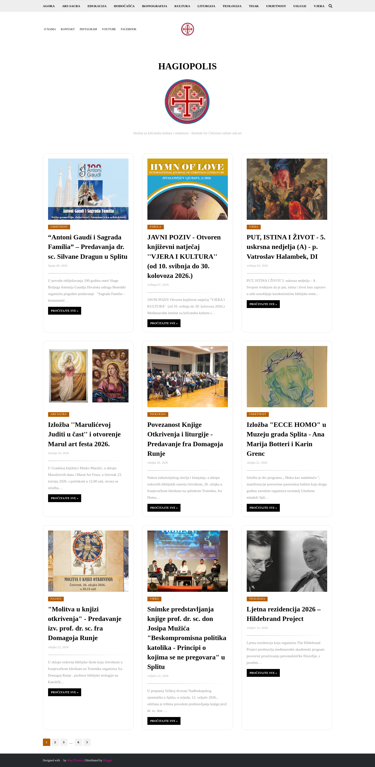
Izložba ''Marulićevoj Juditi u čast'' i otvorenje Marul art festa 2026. (84, 434)
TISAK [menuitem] (254, 6)
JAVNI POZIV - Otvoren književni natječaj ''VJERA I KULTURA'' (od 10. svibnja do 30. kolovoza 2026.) (184, 256)
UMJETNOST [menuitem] (276, 6)
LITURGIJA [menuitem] (206, 6)
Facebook (129, 29)
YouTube (109, 29)
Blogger (108, 760)
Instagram (88, 29)
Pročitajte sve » (64, 310)
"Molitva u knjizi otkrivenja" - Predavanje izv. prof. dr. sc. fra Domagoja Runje (85, 623)
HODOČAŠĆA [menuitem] (124, 6)
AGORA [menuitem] (49, 6)
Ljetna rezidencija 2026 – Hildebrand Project (284, 613)
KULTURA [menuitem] (182, 6)
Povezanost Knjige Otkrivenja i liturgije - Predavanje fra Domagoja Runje (185, 439)
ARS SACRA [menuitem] (71, 6)
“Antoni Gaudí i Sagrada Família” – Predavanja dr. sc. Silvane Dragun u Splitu (88, 246)
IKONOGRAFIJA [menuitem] (154, 6)
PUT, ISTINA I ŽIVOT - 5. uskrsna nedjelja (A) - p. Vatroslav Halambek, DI (286, 246)
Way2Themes (75, 760)
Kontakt (68, 29)
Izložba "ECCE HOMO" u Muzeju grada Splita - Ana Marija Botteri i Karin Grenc (286, 439)
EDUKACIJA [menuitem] (97, 6)
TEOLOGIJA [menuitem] (231, 6)
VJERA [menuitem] (319, 6)
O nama (50, 29)
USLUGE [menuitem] (299, 6)
